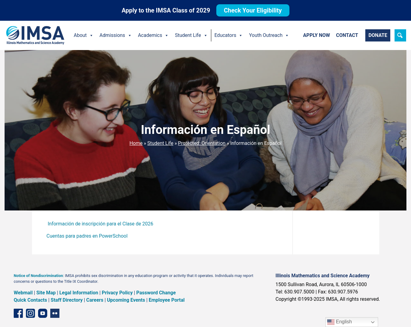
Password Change (155, 293)
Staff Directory (67, 300)
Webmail (23, 293)
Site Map (46, 293)
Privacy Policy (117, 293)
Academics (153, 35)
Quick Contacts (30, 300)
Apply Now (316, 35)
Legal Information (78, 293)
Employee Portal (167, 300)
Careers (94, 300)
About (84, 35)
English (339, 322)
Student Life (191, 35)
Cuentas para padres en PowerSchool (87, 236)
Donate (377, 35)
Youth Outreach (269, 35)
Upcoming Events (126, 300)
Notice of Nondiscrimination (38, 275)
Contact (347, 35)
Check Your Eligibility (253, 10)
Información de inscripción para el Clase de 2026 (100, 224)
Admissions (116, 35)
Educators (228, 35)
